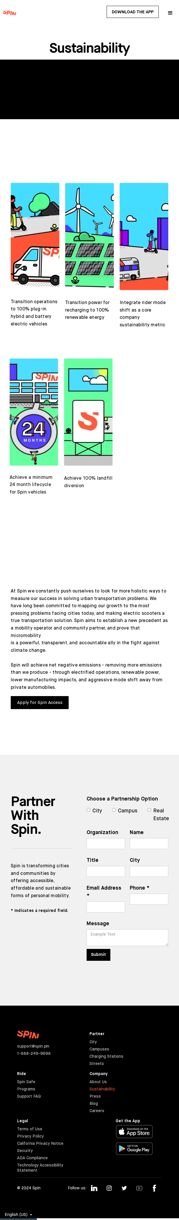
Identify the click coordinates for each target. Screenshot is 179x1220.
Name (136, 832)
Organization (102, 832)
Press (95, 1096)
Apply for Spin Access (40, 702)
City (134, 860)
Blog (94, 1104)
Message (97, 923)
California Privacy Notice (40, 1144)
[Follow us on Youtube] (139, 1188)
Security (25, 1151)
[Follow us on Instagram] (109, 1188)
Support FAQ (29, 1096)
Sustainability (102, 1089)
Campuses (99, 1049)
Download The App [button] (133, 12)
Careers (97, 1111)
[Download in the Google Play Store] (134, 1149)
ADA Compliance (32, 1158)
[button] (170, 13)
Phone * (139, 888)
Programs (26, 1089)
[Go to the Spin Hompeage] (8, 13)
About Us (98, 1082)
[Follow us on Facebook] (154, 1188)
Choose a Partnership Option (122, 799)
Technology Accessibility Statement (40, 1168)
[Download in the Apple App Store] (134, 1131)
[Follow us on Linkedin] (94, 1188)
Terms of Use (29, 1129)
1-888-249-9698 (34, 1054)
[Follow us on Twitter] (124, 1188)
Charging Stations (106, 1057)
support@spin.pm (33, 1046)
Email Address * (103, 892)
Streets (97, 1064)
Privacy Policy (30, 1136)
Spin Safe (26, 1082)
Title (92, 860)
